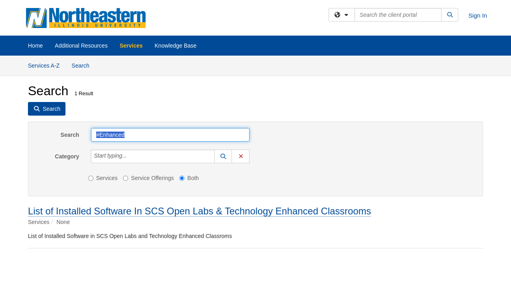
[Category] (131, 156)
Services (131, 45)
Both (189, 178)
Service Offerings (148, 178)
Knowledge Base (175, 45)
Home (35, 45)
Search (83, 65)
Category (67, 156)
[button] (223, 156)
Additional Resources (81, 45)
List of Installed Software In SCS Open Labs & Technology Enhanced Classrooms (199, 211)
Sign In (477, 15)
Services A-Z (43, 65)
